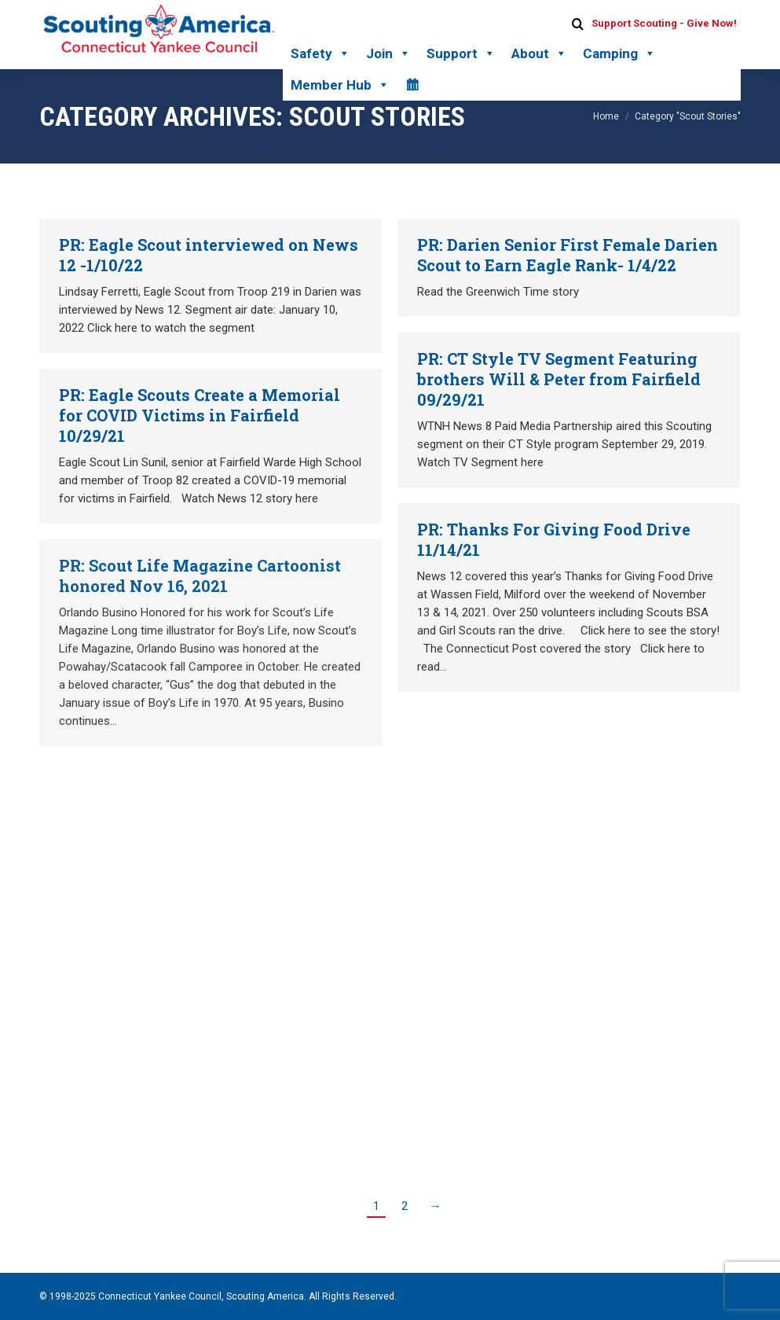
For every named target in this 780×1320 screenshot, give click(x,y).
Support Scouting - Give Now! (664, 23)
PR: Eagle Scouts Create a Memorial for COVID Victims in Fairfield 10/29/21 (199, 415)
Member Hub (340, 85)
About (539, 53)
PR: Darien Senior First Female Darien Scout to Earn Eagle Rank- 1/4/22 (567, 254)
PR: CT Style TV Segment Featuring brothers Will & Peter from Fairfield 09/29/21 (559, 379)
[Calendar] (412, 85)
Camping (619, 53)
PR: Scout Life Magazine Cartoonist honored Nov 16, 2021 (200, 575)
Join (388, 53)
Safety (320, 53)
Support (461, 53)
